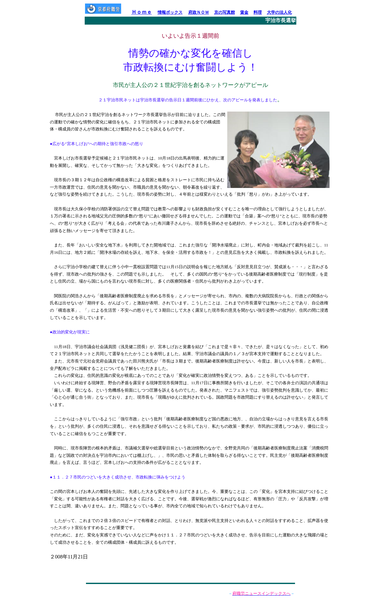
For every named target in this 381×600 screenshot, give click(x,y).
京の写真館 (224, 12)
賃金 (244, 12)
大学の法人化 (279, 12)
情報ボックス (170, 12)
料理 (257, 12)
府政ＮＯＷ (198, 12)
